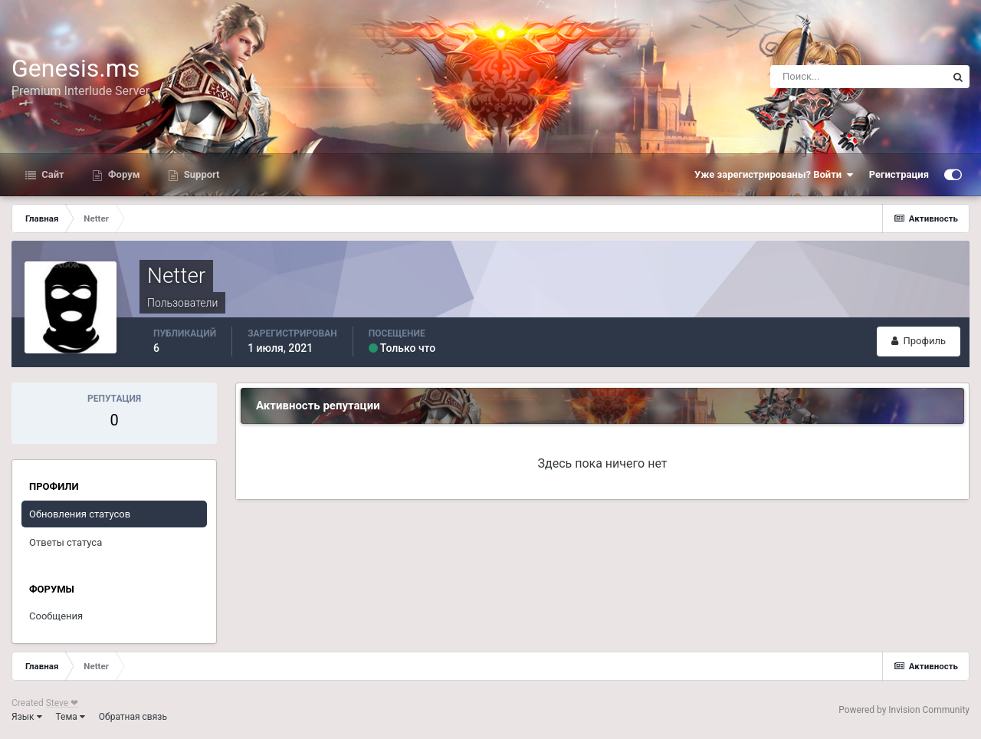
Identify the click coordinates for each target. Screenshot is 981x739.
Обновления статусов (79, 514)
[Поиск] (858, 76)
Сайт (51, 174)
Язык (26, 716)
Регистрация (899, 174)
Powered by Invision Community (904, 710)
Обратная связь (133, 716)
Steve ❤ (62, 703)
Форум (123, 174)
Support (201, 174)
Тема (70, 716)
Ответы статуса (65, 542)
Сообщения (56, 616)
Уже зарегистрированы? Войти (774, 175)
